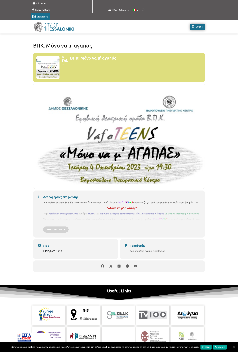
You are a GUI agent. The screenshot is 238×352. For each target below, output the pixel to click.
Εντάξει (206, 347)
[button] (143, 10)
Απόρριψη (220, 347)
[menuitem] (135, 10)
